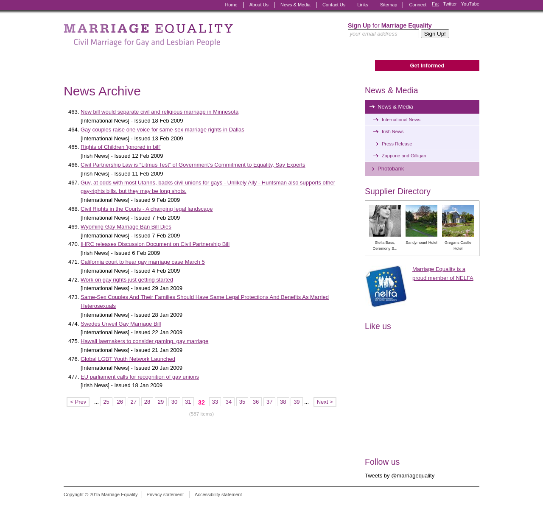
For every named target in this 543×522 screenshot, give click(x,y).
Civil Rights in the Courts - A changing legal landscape (147, 209)
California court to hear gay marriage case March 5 (143, 262)
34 (229, 402)
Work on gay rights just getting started (127, 279)
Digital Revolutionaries (460, 505)
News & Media (295, 4)
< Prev (78, 402)
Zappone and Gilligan (404, 155)
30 (174, 402)
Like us (378, 326)
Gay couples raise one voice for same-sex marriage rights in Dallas (162, 129)
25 (106, 402)
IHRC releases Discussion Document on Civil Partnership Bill (155, 244)
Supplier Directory (398, 191)
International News (401, 119)
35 (242, 402)
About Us (259, 4)
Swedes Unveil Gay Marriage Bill (121, 324)
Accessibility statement (218, 494)
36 (256, 402)
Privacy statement (165, 494)
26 (120, 402)
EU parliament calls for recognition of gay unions (140, 377)
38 (283, 402)
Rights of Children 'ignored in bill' (121, 147)
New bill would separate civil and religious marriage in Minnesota (159, 112)
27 (134, 402)
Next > (325, 402)
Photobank (391, 168)
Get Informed (427, 65)
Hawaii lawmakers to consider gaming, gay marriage (144, 341)
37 (269, 402)
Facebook (435, 5)
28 (147, 402)
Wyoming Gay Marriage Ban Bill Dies (126, 226)
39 (296, 402)
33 (215, 402)
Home (231, 4)
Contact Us (333, 4)
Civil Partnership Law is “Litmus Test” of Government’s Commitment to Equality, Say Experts (193, 165)
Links (362, 4)
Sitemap (388, 4)
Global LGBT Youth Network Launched (128, 359)
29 (161, 402)
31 (188, 402)
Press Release (397, 143)
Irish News (392, 131)
